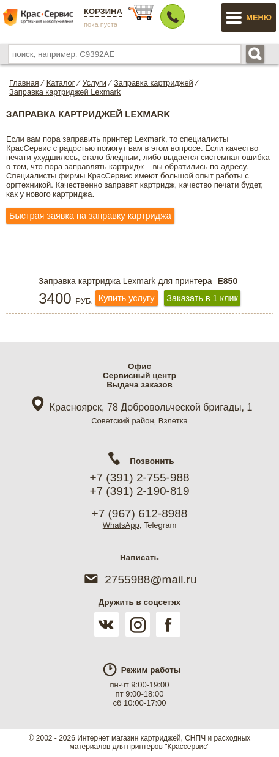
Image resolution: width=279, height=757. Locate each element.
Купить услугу (127, 298)
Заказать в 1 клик (201, 298)
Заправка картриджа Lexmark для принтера (139, 281)
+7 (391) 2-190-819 (139, 491)
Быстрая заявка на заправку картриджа (90, 216)
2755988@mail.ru (139, 579)
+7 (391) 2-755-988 (139, 477)
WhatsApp (121, 525)
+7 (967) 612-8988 (140, 513)
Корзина (103, 11)
